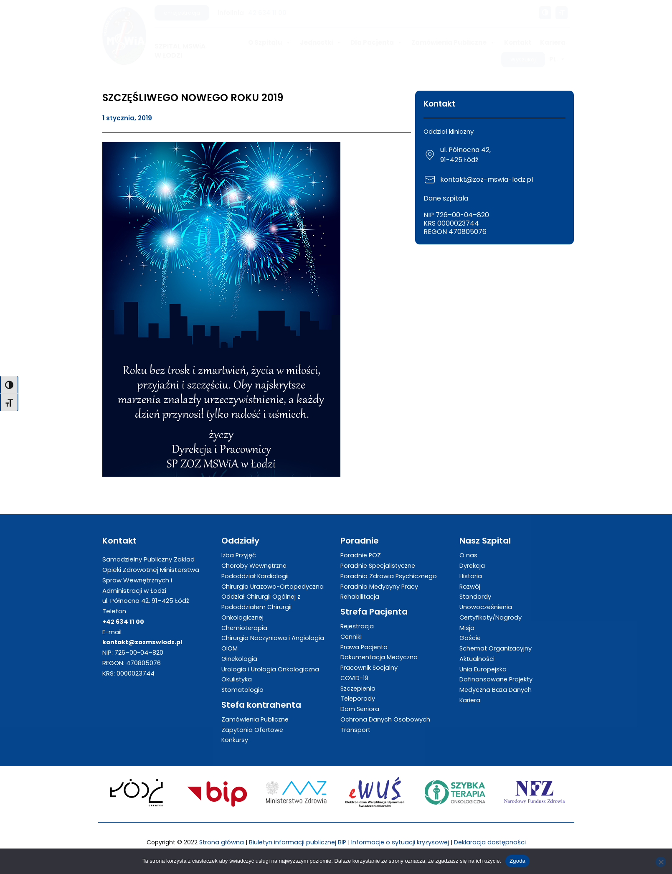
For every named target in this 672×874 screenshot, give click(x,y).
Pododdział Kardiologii (255, 576)
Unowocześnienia (486, 606)
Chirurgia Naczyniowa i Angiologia (273, 637)
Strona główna (219, 842)
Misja (466, 627)
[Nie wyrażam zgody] (661, 862)
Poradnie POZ (361, 555)
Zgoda (517, 861)
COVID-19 (354, 677)
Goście (470, 637)
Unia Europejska (483, 669)
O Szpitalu (269, 42)
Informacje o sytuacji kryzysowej (401, 842)
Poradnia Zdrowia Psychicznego (389, 576)
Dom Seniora (360, 708)
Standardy (475, 596)
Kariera (552, 42)
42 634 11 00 (267, 12)
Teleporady (358, 698)
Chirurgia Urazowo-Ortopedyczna (273, 586)
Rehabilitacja (360, 596)
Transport (355, 729)
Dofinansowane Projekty (496, 679)
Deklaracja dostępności (492, 842)
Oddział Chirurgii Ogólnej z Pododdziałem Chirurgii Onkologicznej (261, 607)
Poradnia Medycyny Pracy (379, 586)
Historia (471, 576)
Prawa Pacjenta (364, 647)
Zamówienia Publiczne (453, 42)
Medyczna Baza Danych (496, 689)
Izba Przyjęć (239, 555)
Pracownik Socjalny (369, 667)
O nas (468, 555)
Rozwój (470, 586)
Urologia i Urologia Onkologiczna (270, 669)
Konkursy (235, 739)
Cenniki (351, 636)
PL (557, 59)
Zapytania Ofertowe (253, 729)
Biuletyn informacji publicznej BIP (296, 842)
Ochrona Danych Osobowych (385, 719)
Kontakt (517, 42)
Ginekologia (239, 658)
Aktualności (477, 658)
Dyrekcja (472, 565)
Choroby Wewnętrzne (255, 565)
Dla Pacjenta (376, 42)
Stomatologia (243, 689)
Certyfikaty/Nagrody (491, 617)
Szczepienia (359, 688)
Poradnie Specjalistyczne (379, 565)
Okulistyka (236, 679)
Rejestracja (357, 626)
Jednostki (321, 42)
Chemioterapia (245, 627)
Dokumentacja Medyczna (379, 657)
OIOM (229, 648)
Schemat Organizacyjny (496, 648)
